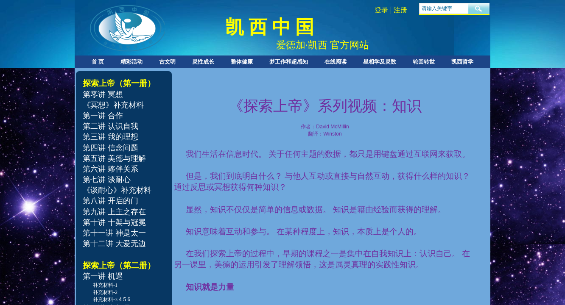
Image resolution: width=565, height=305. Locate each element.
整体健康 (242, 61)
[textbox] (443, 8)
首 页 (98, 61)
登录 (381, 10)
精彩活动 (131, 61)
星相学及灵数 (379, 61)
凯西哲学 (462, 61)
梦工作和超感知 (288, 61)
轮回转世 (424, 61)
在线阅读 (335, 61)
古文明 (167, 61)
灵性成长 (203, 61)
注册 (400, 10)
